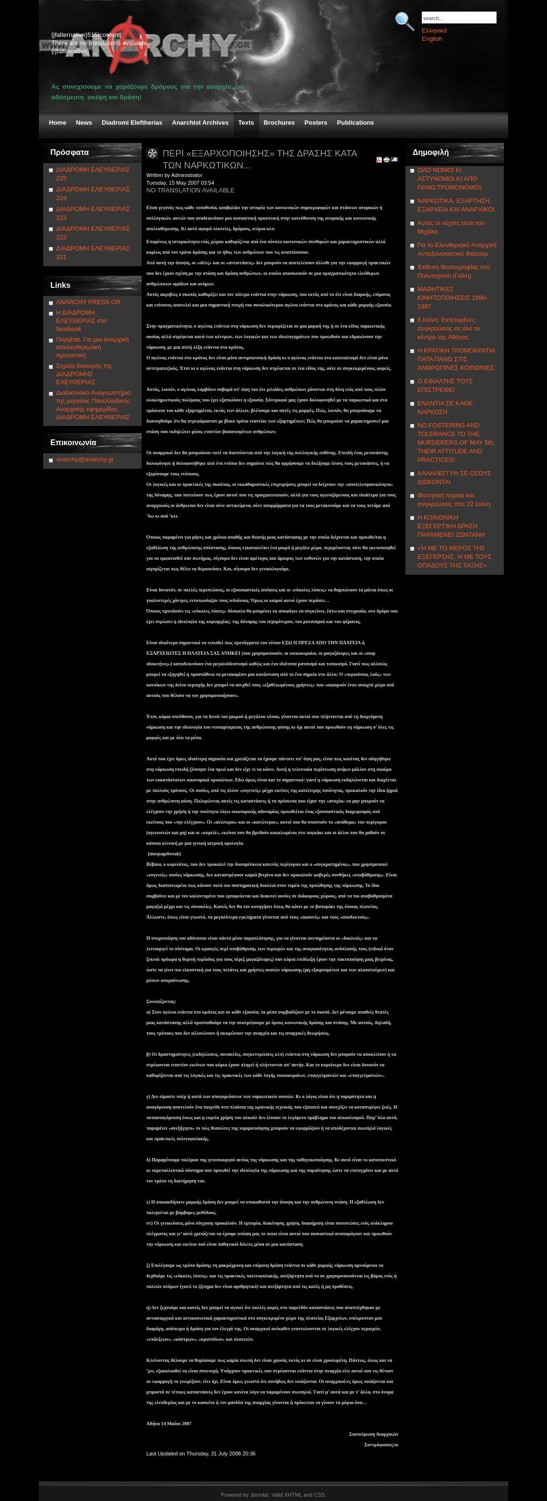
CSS (319, 1495)
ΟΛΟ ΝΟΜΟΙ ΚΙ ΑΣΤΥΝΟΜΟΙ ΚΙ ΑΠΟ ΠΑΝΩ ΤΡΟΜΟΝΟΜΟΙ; (450, 178)
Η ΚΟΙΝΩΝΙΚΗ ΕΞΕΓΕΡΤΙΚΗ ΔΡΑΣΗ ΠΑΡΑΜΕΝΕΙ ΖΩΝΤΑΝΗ (451, 526)
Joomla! (259, 1495)
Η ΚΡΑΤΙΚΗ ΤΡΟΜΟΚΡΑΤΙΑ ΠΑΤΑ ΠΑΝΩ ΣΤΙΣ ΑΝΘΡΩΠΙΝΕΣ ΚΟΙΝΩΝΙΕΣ (456, 359)
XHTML (293, 1495)
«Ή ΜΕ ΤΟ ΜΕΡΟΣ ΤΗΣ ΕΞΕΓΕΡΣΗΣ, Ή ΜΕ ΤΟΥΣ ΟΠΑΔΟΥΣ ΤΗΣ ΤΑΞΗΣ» (454, 556)
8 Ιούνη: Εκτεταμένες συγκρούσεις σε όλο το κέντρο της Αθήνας (448, 328)
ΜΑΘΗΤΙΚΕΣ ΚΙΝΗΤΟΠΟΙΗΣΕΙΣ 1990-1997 (452, 297)
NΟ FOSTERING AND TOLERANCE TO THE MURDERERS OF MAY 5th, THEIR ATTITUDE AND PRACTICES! (456, 442)
